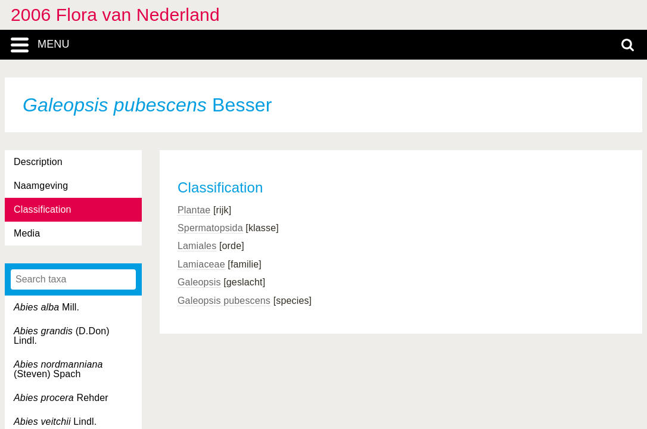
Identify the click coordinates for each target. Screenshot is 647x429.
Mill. (46, 307)
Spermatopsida (210, 228)
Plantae (194, 210)
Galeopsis (199, 282)
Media (27, 233)
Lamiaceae (201, 264)
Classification (42, 209)
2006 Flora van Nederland (115, 14)
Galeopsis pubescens (224, 301)
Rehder (61, 398)
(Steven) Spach (58, 369)
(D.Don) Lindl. (62, 336)
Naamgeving (41, 186)
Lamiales (197, 246)
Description (38, 162)
